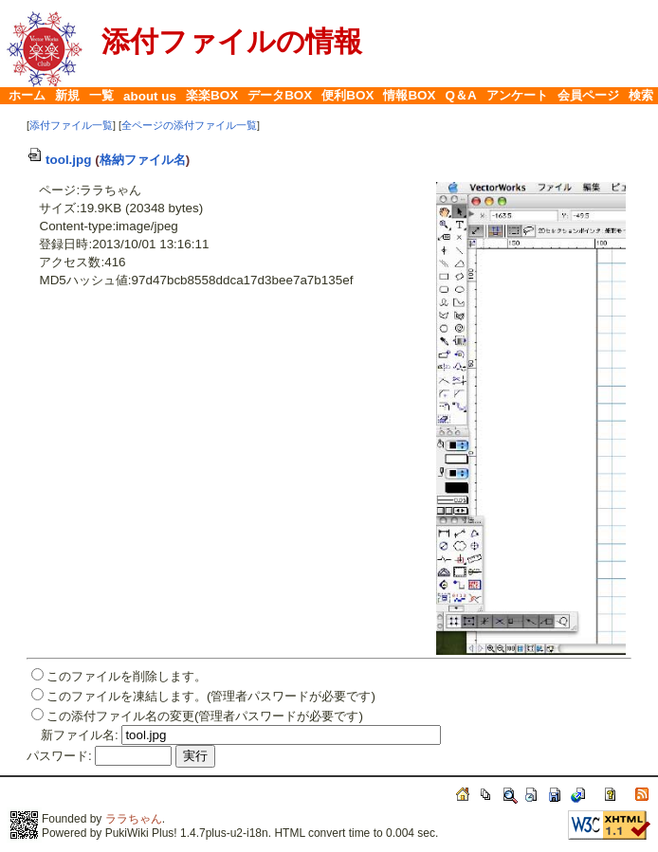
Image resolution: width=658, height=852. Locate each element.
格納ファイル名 (143, 160)
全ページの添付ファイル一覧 (189, 125)
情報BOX (409, 95)
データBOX (279, 95)
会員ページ (588, 95)
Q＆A (461, 95)
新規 (67, 95)
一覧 (101, 95)
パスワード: (59, 756)
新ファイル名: (80, 735)
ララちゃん (133, 818)
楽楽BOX (212, 95)
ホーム (27, 95)
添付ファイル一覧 (71, 125)
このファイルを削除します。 (126, 676)
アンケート (517, 95)
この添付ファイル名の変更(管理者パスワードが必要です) (204, 716)
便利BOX (347, 95)
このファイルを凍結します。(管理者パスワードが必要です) (210, 696)
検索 (641, 95)
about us (149, 96)
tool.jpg (59, 160)
